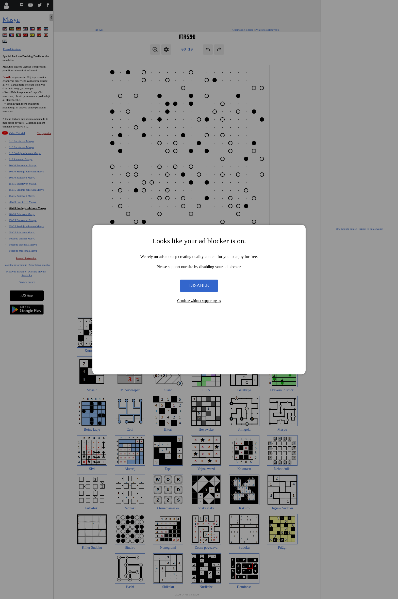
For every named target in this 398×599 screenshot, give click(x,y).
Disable (199, 285)
